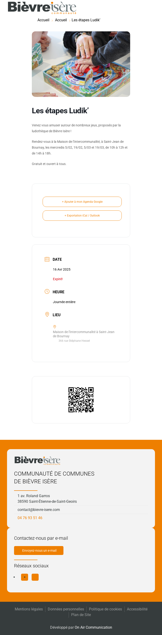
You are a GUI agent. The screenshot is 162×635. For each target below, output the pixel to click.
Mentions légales (29, 609)
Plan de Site (81, 615)
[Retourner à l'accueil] (42, 8)
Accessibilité (137, 609)
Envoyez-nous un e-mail (39, 550)
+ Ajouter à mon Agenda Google (82, 201)
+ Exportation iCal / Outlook (82, 215)
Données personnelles (66, 609)
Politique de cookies (105, 609)
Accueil (43, 20)
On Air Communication (93, 627)
